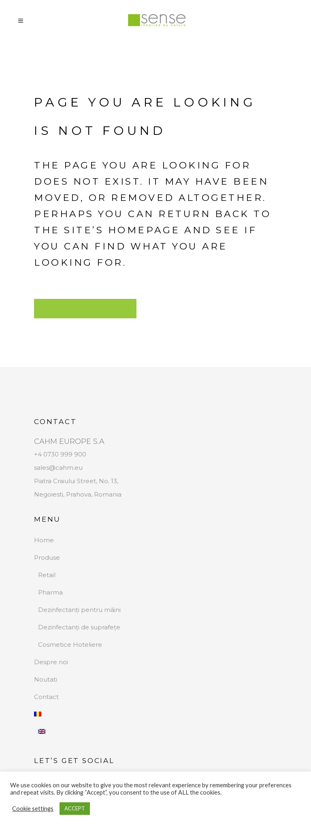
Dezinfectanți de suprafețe (79, 627)
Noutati (45, 679)
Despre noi (51, 662)
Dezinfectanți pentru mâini (79, 610)
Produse (47, 557)
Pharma (50, 592)
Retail (46, 575)
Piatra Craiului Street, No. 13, (76, 481)
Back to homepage (85, 308)
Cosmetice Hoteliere (70, 644)
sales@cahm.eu (58, 467)
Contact (46, 697)
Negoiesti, (50, 494)
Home (44, 540)
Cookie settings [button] (32, 808)
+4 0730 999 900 (60, 454)
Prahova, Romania (93, 494)
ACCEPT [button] (74, 808)
